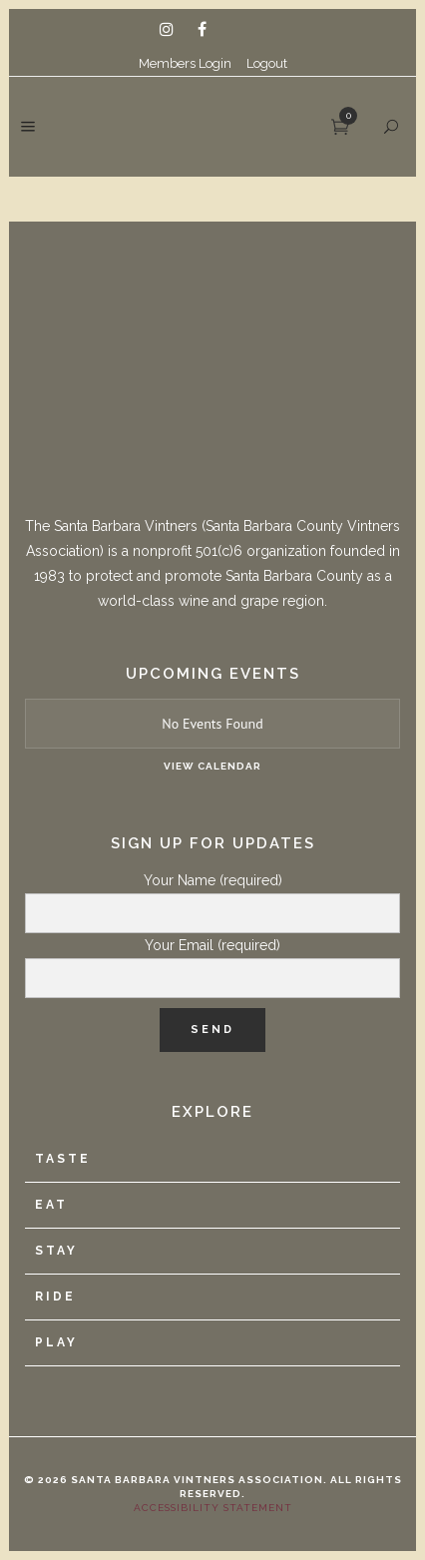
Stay (56, 1251)
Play (56, 1342)
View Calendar (212, 766)
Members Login (185, 63)
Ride (55, 1296)
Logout (266, 63)
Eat (51, 1205)
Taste (63, 1159)
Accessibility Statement (213, 1507)
